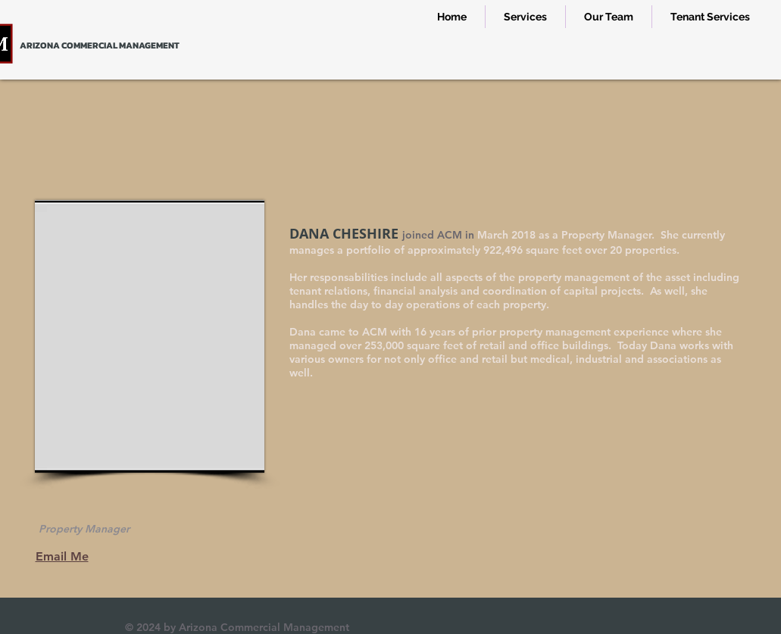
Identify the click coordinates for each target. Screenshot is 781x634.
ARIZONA (40, 45)
